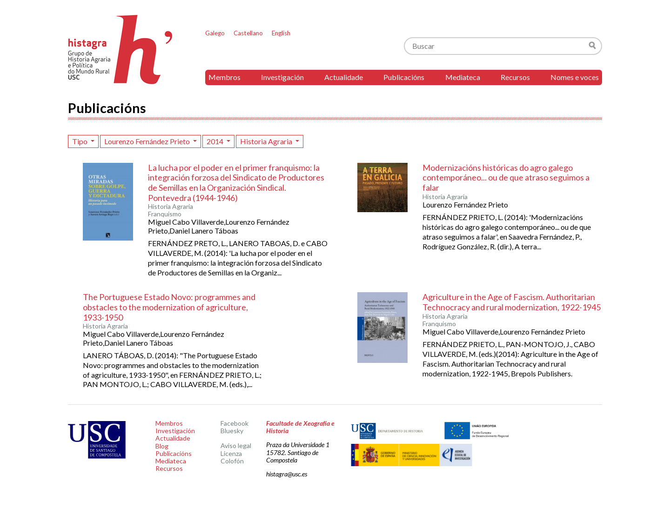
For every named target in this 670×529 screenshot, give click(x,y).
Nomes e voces (574, 77)
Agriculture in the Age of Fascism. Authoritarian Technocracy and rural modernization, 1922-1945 (511, 302)
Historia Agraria (267, 141)
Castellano (248, 33)
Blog (161, 446)
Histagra (120, 49)
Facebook (234, 423)
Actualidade (343, 77)
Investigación (282, 77)
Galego (215, 33)
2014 (216, 141)
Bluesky (232, 431)
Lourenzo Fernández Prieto (147, 141)
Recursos (515, 77)
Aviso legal (236, 445)
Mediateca (462, 77)
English (281, 33)
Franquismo (164, 214)
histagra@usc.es (286, 474)
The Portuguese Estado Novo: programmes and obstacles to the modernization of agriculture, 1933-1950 (169, 307)
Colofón (232, 461)
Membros (224, 77)
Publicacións (403, 77)
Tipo (80, 141)
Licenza (231, 453)
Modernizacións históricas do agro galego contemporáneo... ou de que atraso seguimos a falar (506, 177)
